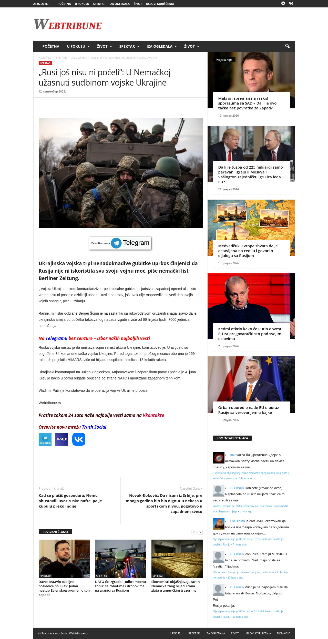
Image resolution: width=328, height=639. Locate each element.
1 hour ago (245, 478)
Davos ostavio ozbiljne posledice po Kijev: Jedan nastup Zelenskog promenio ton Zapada (64, 588)
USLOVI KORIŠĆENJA (160, 4)
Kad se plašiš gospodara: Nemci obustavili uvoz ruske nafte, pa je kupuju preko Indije (70, 501)
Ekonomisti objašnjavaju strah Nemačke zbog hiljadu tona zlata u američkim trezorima (175, 586)
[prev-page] (194, 532)
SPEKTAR (99, 4)
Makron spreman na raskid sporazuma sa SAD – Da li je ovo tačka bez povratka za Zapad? (247, 103)
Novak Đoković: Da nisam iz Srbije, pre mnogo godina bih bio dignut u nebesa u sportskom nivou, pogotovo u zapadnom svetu (164, 503)
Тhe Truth (237, 521)
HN (232, 455)
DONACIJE (283, 633)
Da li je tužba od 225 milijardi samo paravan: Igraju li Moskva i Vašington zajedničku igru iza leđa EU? (250, 174)
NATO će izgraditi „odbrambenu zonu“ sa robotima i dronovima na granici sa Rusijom (120, 586)
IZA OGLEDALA (119, 4)
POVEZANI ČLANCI (55, 532)
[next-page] (200, 532)
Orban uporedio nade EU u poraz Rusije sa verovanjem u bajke (248, 410)
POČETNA (64, 4)
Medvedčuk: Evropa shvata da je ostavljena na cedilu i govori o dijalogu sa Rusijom (248, 250)
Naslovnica (45, 57)
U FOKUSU (82, 4)
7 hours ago (239, 544)
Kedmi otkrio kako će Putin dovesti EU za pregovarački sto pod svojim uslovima (250, 333)
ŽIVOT (138, 4)
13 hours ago (235, 577)
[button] (287, 46)
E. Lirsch (237, 488)
